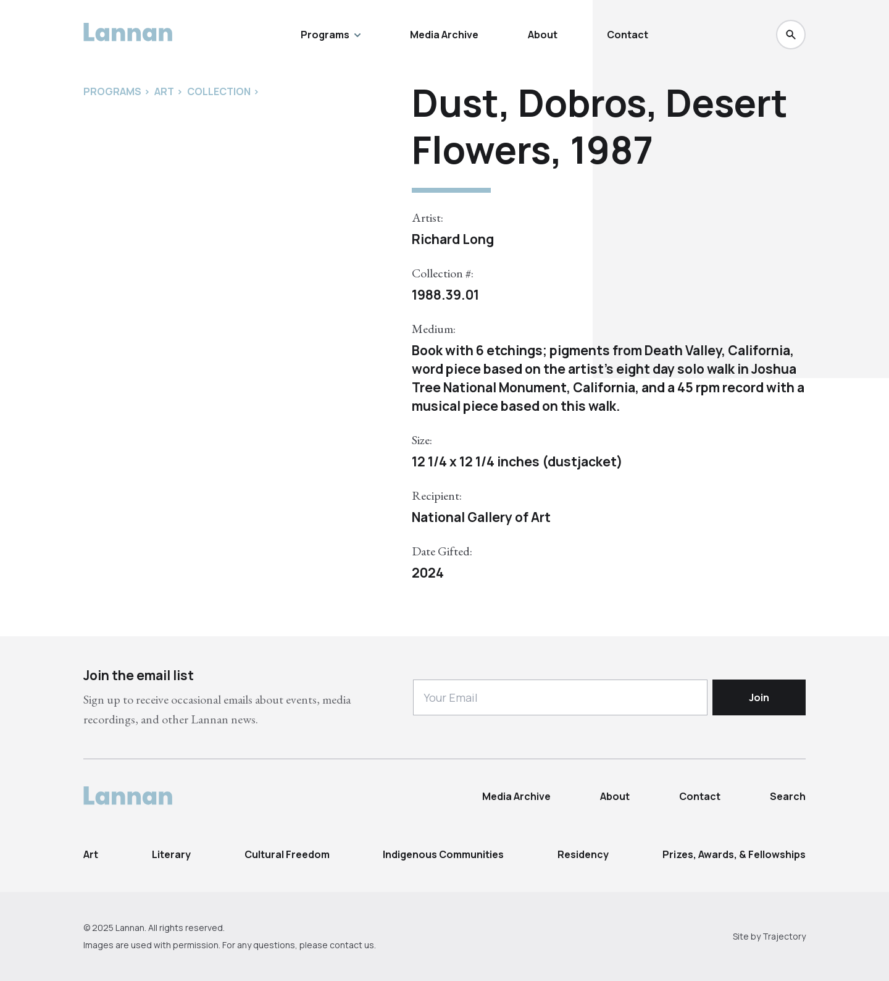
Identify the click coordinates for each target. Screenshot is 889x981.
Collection (219, 91)
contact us (352, 945)
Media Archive (444, 34)
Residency (583, 854)
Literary (171, 854)
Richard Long (453, 239)
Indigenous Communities (443, 854)
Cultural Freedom (287, 854)
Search (788, 796)
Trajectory (784, 936)
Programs (331, 34)
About (542, 34)
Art (90, 854)
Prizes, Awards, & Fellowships (734, 854)
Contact (627, 34)
